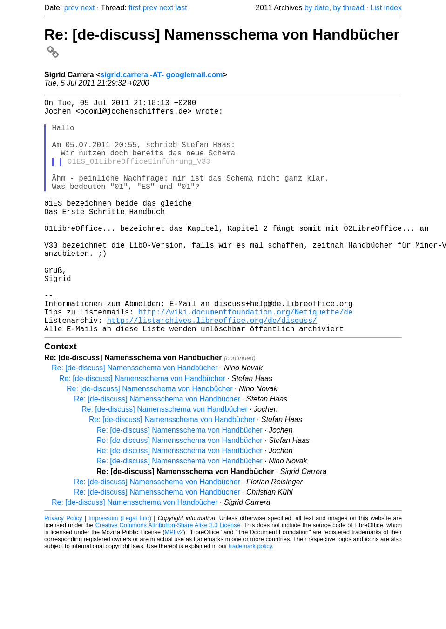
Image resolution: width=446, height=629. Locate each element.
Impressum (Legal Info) (119, 570)
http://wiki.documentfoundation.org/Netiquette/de (245, 360)
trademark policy (250, 598)
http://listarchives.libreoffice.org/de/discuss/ (212, 370)
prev (71, 8)
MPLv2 (174, 584)
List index (386, 8)
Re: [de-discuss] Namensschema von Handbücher (135, 420)
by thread (348, 8)
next (88, 8)
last (181, 8)
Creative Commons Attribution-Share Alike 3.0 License (167, 577)
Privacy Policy (63, 570)
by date (316, 8)
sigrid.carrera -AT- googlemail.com (162, 75)
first (134, 8)
